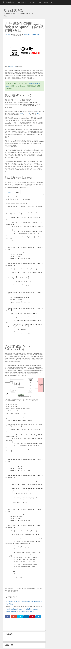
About (46, 2)
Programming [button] (22, 2)
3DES (21, 114)
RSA (34, 125)
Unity (38, 34)
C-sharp (33, 34)
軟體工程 (27, 34)
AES (37, 114)
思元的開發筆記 (8, 2)
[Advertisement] (24, 625)
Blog (39, 2)
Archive (32, 2)
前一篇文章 (12, 66)
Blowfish (27, 114)
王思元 (8, 34)
